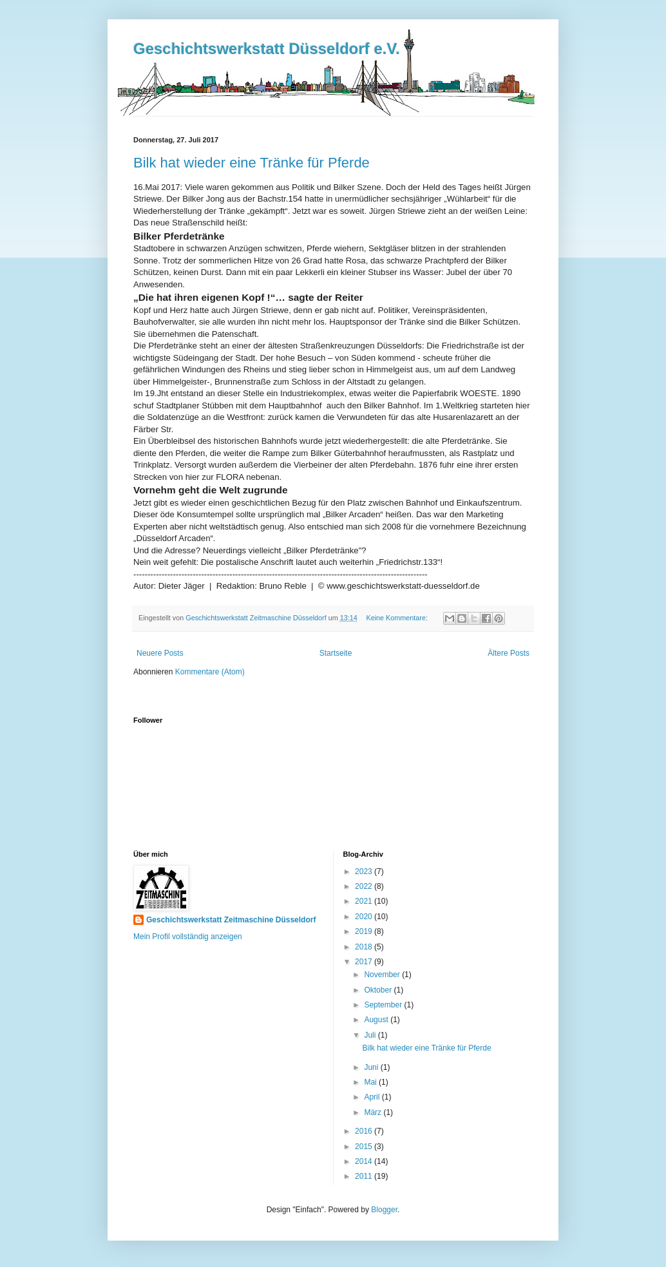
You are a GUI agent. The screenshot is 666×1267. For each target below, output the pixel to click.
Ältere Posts (508, 653)
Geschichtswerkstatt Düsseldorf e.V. (266, 48)
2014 (364, 1161)
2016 (364, 1131)
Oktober (379, 990)
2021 (364, 901)
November (383, 974)
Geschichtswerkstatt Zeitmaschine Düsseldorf (231, 919)
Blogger (384, 1209)
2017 (364, 961)
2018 (364, 946)
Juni (372, 1067)
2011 (364, 1176)
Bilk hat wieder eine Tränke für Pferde (251, 163)
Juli (370, 1035)
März (373, 1112)
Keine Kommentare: (397, 618)
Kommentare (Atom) (210, 671)
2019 (364, 931)
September (384, 1004)
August (377, 1019)
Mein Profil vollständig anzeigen (187, 936)
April (372, 1096)
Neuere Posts (160, 653)
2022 (364, 886)
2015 (364, 1146)
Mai (371, 1082)
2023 (364, 871)
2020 (364, 916)
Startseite (335, 653)
